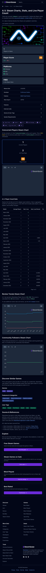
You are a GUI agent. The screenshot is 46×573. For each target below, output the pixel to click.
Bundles (5, 514)
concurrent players (19, 18)
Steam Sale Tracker (29, 526)
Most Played (27, 508)
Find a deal (23, 464)
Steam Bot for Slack (8, 553)
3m (8, 167)
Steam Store (34, 426)
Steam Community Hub (32, 428)
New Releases (27, 514)
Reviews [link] (15, 122)
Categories (5, 529)
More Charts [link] (13, 125)
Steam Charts (6, 516)
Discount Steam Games (30, 529)
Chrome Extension (7, 547)
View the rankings (23, 479)
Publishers (5, 537)
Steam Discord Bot (8, 550)
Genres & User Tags (23, 113)
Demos (4, 511)
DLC (4, 508)
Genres (4, 526)
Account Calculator (8, 558)
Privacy (13, 570)
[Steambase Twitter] (28, 557)
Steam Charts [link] (6, 122)
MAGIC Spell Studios (25, 96)
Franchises (5, 540)
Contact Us (31, 570)
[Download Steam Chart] (41, 167)
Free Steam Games (29, 532)
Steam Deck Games (29, 519)
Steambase (25, 550)
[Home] (2, 6)
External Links (23, 109)
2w (5, 167)
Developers (6, 534)
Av (11, 6)
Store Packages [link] (30, 122)
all (15, 167)
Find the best (23, 492)
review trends (28, 18)
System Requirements (23, 117)
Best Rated (26, 505)
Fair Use (22, 570)
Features (23, 105)
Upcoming (26, 516)
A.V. (28, 16)
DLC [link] (22, 122)
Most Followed (27, 511)
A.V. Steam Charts (18, 6)
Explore (5, 561)
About (26, 570)
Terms (17, 570)
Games (7, 6)
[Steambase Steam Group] (26, 557)
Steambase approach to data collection (24, 420)
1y (12, 167)
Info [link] (38, 122)
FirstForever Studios (25, 92)
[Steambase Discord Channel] (23, 557)
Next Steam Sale (7, 555)
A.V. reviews (32, 301)
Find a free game (23, 449)
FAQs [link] (21, 125)
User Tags (5, 532)
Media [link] (5, 125)
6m (9, 306)
